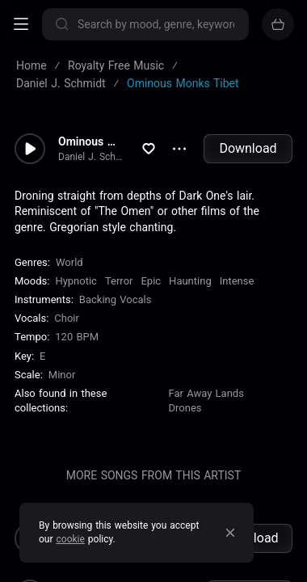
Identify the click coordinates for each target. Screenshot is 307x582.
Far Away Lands (206, 393)
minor (62, 375)
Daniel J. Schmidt (91, 157)
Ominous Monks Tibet (91, 141)
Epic (151, 281)
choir (66, 318)
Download (247, 148)
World (69, 262)
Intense (237, 281)
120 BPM (77, 337)
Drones (185, 408)
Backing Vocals (115, 299)
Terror (119, 281)
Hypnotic (76, 281)
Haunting (190, 281)
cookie (71, 539)
